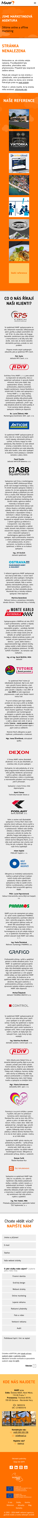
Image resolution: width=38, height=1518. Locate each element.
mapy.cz (21, 1443)
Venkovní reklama (19, 1322)
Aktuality (21, 1505)
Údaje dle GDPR (19, 1462)
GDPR (17, 1361)
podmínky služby (19, 1356)
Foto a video (19, 1315)
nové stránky (24, 83)
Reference (10, 1505)
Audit (19, 1328)
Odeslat (30, 1365)
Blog (29, 1505)
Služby (18, 1502)
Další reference (19, 273)
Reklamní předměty (19, 1309)
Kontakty (19, 1508)
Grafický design (19, 1283)
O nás (10, 1502)
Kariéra (27, 1502)
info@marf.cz (20, 1436)
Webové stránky (19, 1289)
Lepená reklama (19, 1302)
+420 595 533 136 (20, 1432)
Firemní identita (19, 1276)
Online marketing (19, 1296)
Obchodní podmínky (19, 1459)
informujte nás (21, 90)
